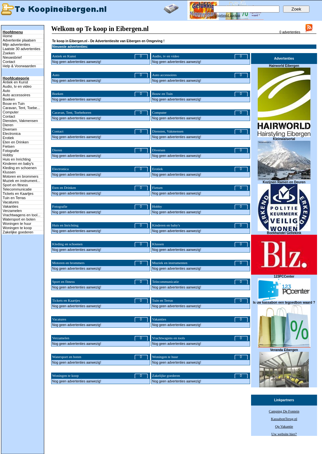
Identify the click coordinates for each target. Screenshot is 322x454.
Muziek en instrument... (21, 181)
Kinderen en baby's (18, 164)
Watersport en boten (19, 219)
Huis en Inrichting (17, 159)
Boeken (9, 99)
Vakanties (10, 206)
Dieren (8, 125)
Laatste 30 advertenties (21, 49)
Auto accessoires (16, 95)
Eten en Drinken (16, 142)
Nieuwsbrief (12, 57)
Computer (10, 112)
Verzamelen (12, 211)
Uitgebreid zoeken (226, 15)
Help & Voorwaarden (19, 66)
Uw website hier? (284, 434)
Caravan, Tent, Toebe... (21, 108)
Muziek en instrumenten (169, 263)
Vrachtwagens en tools (168, 338)
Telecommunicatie (17, 189)
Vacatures (11, 202)
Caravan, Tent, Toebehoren (71, 112)
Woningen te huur (17, 224)
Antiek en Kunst (15, 82)
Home (7, 36)
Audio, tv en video (17, 86)
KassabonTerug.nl (284, 419)
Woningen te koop (17, 228)
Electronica (11, 134)
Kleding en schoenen (20, 168)
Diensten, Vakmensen (20, 121)
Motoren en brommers (20, 176)
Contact (9, 62)
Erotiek (8, 138)
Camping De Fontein (284, 411)
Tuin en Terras (14, 198)
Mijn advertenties (16, 44)
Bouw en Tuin (14, 104)
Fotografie (11, 151)
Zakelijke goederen (18, 232)
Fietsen (9, 146)
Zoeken (9, 53)
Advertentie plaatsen (19, 40)
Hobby (8, 155)
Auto (6, 91)
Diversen (10, 129)
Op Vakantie (284, 426)
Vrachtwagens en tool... (22, 215)
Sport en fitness (15, 185)
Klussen (9, 172)
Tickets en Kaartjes (18, 194)
